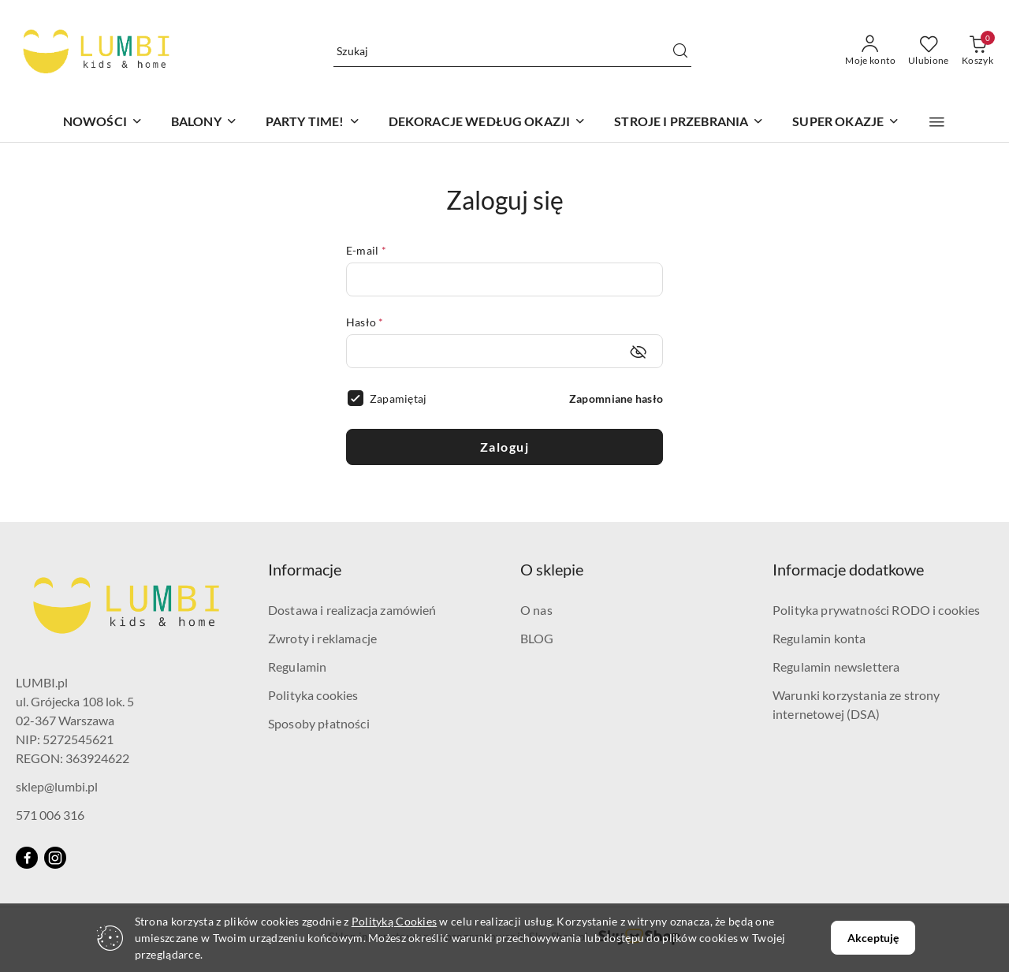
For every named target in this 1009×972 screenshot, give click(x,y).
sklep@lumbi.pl (57, 786)
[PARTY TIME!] (313, 122)
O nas (536, 609)
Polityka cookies (313, 694)
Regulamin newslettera (836, 666)
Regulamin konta (819, 638)
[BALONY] (204, 122)
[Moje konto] (870, 51)
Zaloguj (505, 446)
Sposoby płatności (319, 723)
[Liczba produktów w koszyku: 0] (977, 51)
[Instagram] (55, 858)
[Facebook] (27, 858)
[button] (937, 122)
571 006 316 (50, 814)
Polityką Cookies (394, 921)
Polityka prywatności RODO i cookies (877, 609)
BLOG (537, 638)
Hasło (365, 322)
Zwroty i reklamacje (322, 638)
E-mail (366, 250)
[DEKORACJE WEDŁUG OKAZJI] (487, 122)
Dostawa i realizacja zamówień (352, 609)
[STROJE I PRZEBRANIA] (689, 122)
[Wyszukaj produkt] (512, 51)
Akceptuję (873, 937)
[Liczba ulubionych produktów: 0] (928, 51)
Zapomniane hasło (616, 398)
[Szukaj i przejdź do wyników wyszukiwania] (680, 51)
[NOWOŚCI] (103, 122)
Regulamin (297, 666)
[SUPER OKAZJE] (846, 122)
